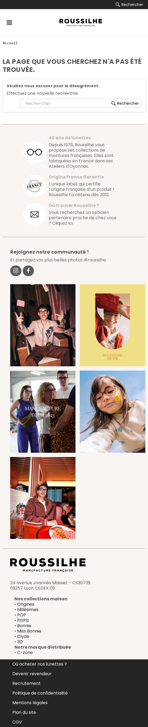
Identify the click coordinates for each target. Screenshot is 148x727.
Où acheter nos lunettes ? (39, 664)
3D (20, 642)
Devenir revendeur (32, 674)
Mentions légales (30, 703)
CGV (17, 722)
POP (21, 615)
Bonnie (24, 626)
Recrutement (26, 683)
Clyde (23, 636)
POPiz (23, 620)
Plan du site (24, 712)
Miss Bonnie (29, 631)
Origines (25, 604)
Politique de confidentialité (40, 693)
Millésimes (28, 610)
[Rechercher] (73, 103)
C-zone (25, 652)
